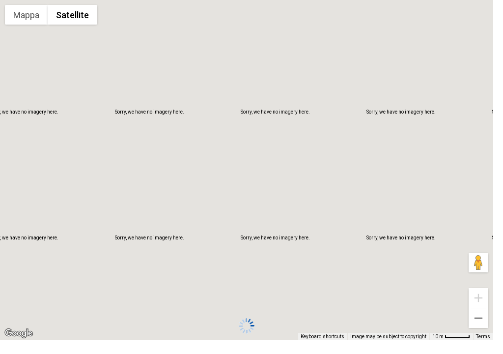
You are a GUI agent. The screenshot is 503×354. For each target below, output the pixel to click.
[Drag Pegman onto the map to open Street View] (478, 262)
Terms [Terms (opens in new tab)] (483, 336)
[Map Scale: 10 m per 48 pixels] (451, 336)
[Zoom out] (478, 318)
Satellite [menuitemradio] (72, 15)
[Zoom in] (478, 298)
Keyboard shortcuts (322, 336)
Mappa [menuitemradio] (26, 15)
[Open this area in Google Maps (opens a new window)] (18, 333)
